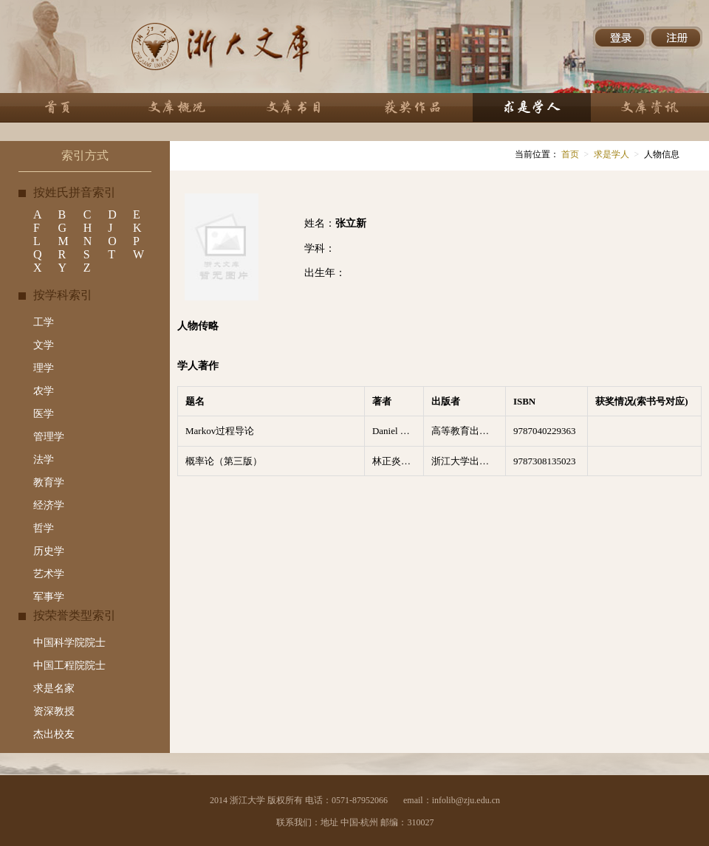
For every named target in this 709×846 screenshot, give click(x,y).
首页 (569, 154)
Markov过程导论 (219, 430)
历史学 (48, 551)
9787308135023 (544, 461)
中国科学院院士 (69, 642)
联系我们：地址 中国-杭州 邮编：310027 (355, 822)
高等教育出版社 (465, 430)
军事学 (48, 596)
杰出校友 (54, 734)
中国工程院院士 (69, 665)
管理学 (48, 436)
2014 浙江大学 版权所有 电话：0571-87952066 (299, 800)
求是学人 (611, 154)
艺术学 (48, 574)
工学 (43, 322)
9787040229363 (544, 430)
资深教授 (54, 711)
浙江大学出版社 (465, 461)
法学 (43, 459)
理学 (43, 368)
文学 (43, 345)
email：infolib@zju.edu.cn (451, 800)
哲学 (43, 528)
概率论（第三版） (223, 461)
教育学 (48, 482)
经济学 (48, 505)
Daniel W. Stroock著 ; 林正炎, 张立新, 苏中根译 (398, 430)
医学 (43, 413)
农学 (43, 390)
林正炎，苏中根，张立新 (398, 461)
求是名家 (54, 688)
